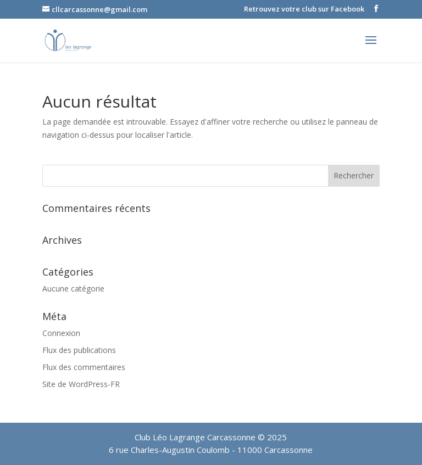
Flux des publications (79, 350)
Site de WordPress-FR (81, 384)
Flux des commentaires (83, 367)
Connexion (61, 333)
